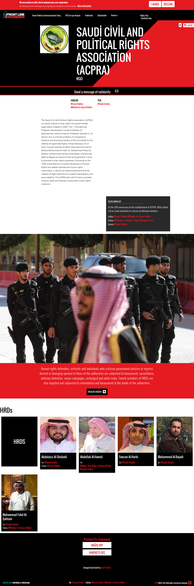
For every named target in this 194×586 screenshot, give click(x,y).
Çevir (190, 25)
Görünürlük (102, 15)
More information (84, 5)
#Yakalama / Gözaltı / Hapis (126, 220)
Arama (114, 15)
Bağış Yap (144, 15)
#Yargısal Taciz (146, 220)
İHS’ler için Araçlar (72, 15)
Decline (168, 4)
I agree (155, 4)
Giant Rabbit (106, 567)
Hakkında (89, 15)
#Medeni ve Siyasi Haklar (81, 107)
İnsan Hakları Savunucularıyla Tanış (46, 15)
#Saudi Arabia (104, 103)
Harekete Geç (146, 18)
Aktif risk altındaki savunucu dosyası (171, 582)
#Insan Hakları (77, 103)
